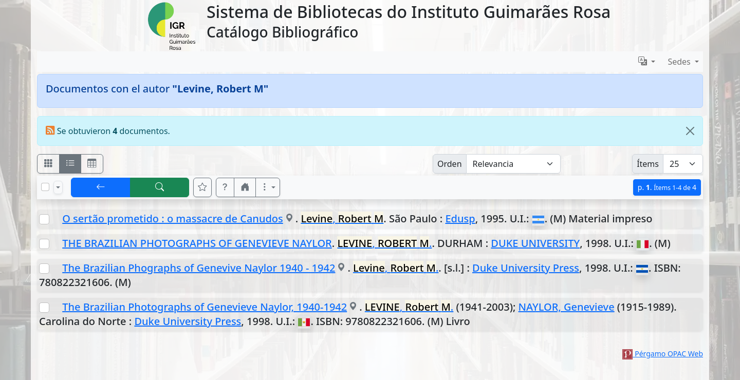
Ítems (648, 163)
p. (667, 187)
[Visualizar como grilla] (92, 164)
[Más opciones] (267, 187)
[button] (225, 187)
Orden (449, 163)
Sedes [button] (680, 61)
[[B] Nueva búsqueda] (160, 187)
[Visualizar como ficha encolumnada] (70, 164)
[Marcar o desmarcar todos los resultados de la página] (45, 187)
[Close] (690, 131)
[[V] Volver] (101, 187)
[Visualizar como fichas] (48, 164)
